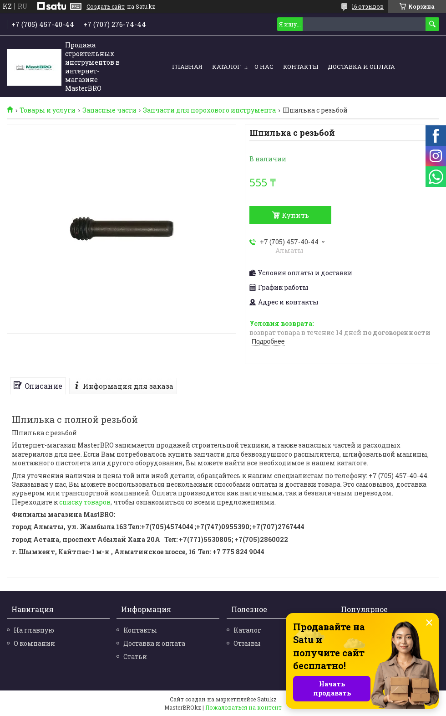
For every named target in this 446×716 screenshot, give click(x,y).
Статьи (135, 656)
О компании (34, 643)
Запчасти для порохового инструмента (209, 110)
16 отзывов (368, 6)
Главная (187, 66)
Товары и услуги (48, 110)
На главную (34, 630)
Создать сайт (105, 6)
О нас (264, 66)
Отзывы (247, 643)
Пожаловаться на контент (243, 707)
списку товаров (85, 502)
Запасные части (109, 110)
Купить (295, 215)
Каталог (226, 66)
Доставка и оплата (361, 66)
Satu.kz (267, 699)
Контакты (300, 66)
